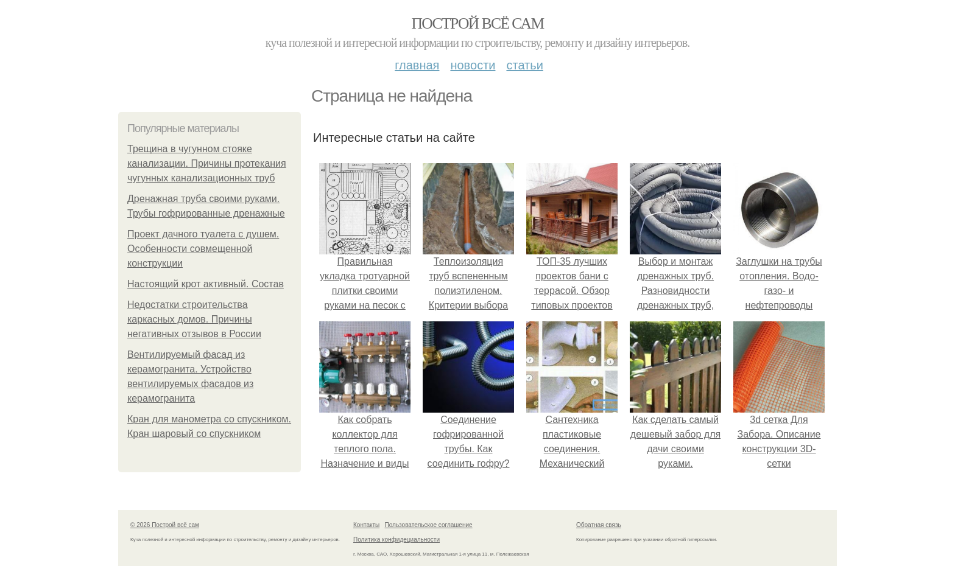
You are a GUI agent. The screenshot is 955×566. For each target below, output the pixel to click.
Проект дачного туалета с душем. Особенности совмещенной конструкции (203, 248)
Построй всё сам (477, 23)
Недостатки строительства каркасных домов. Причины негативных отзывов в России (194, 319)
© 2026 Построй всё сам (164, 525)
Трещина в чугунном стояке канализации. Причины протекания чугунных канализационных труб (206, 163)
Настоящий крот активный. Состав (205, 284)
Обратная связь (598, 525)
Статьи (524, 65)
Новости (472, 65)
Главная (417, 65)
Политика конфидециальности (396, 539)
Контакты (366, 525)
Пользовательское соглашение (429, 525)
